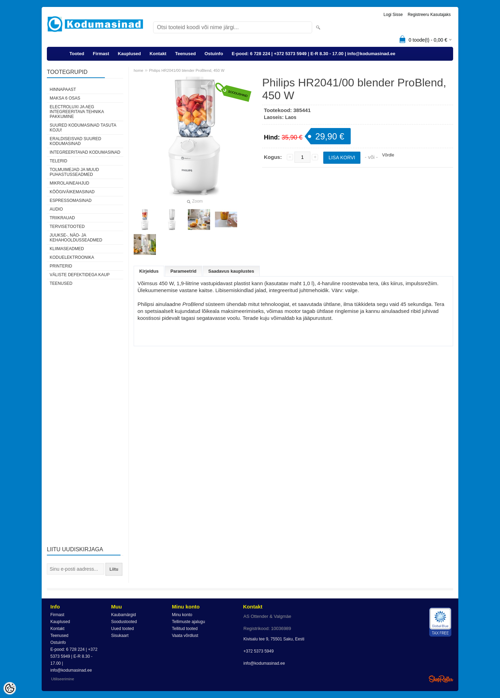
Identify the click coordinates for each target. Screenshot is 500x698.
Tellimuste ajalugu (188, 621)
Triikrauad (62, 217)
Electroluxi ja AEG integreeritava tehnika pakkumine (77, 111)
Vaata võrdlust (185, 635)
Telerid (58, 161)
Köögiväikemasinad (72, 191)
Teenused (185, 53)
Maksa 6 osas (65, 98)
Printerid (61, 266)
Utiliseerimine (62, 679)
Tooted (76, 53)
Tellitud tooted (185, 628)
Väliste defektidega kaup (80, 274)
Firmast (101, 53)
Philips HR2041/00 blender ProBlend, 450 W (186, 70)
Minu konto (182, 614)
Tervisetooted (67, 226)
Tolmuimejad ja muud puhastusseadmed (74, 172)
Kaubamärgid (123, 614)
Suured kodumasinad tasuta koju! (83, 128)
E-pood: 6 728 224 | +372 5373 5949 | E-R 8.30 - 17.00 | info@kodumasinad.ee (313, 53)
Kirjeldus (149, 271)
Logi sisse (393, 14)
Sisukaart (119, 635)
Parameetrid (183, 271)
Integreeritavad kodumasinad (85, 152)
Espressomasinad (71, 200)
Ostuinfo (214, 53)
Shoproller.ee (441, 678)
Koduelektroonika (72, 257)
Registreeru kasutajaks (429, 14)
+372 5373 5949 (258, 651)
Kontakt (158, 53)
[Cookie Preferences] (9, 688)
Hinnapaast (63, 89)
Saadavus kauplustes (231, 271)
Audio (56, 209)
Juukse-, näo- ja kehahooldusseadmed (76, 237)
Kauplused (129, 53)
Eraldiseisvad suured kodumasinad (75, 141)
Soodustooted (124, 621)
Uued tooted (122, 628)
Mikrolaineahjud (69, 183)
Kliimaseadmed (67, 248)
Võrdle (388, 155)
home (138, 70)
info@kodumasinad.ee (264, 663)
